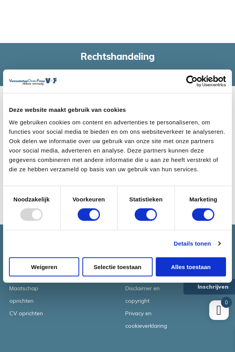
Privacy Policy (200, 307)
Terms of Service (205, 307)
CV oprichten (26, 313)
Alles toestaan (191, 266)
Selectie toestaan (118, 266)
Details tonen (192, 243)
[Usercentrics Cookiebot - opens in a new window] (192, 81)
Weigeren (44, 266)
